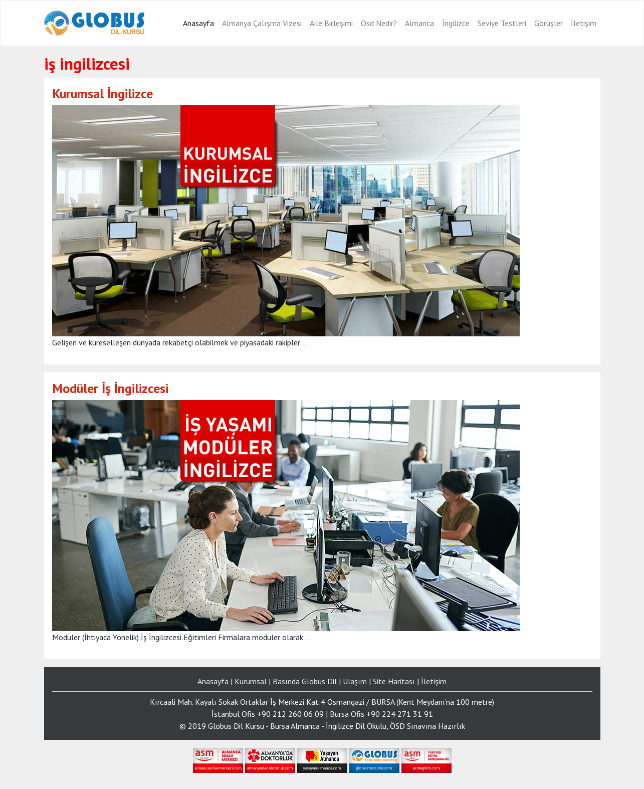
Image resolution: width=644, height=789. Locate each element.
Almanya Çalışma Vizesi (262, 23)
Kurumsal (251, 681)
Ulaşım (355, 681)
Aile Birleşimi (331, 23)
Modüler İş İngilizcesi (110, 388)
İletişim (583, 23)
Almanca (419, 23)
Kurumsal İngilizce (102, 93)
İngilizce (456, 23)
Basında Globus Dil (305, 681)
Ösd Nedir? (379, 23)
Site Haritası (394, 681)
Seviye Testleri (502, 23)
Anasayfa (198, 23)
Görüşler (548, 23)
